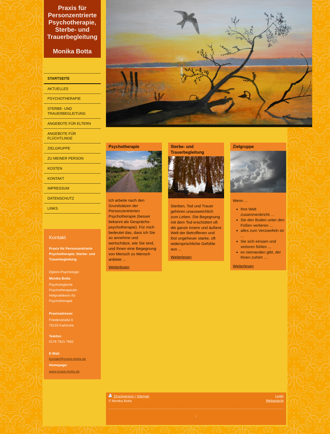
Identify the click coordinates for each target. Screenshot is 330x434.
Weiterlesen (119, 267)
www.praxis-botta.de (64, 371)
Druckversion (122, 396)
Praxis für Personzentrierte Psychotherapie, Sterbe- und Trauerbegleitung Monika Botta (72, 29)
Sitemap (143, 396)
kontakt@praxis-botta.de (67, 359)
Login (279, 396)
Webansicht (275, 401)
